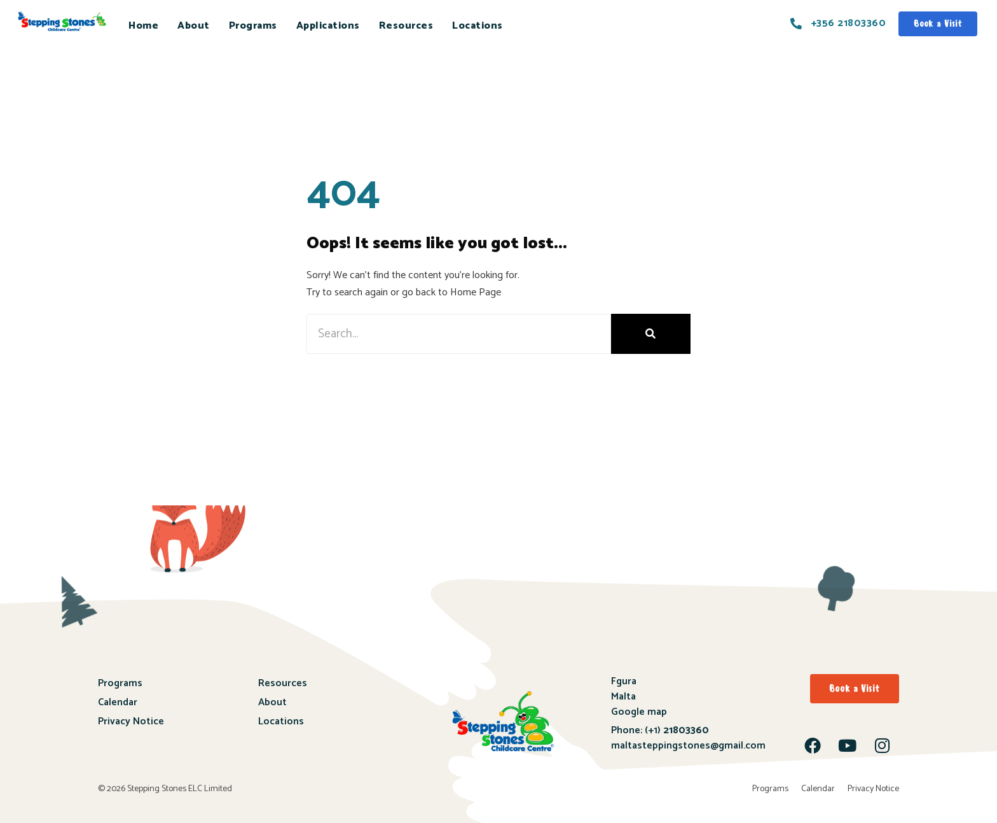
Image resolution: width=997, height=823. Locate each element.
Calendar (117, 702)
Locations (477, 25)
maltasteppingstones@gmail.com (688, 745)
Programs (253, 25)
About (193, 25)
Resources (406, 25)
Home (143, 25)
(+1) (675, 730)
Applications (328, 25)
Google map (639, 712)
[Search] (651, 334)
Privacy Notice (131, 721)
